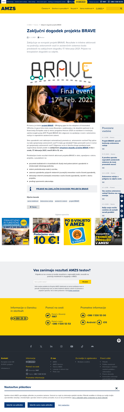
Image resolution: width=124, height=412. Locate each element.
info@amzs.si (5, 368)
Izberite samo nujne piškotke (41, 405)
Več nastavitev (63, 405)
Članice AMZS (57, 367)
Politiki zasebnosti (73, 290)
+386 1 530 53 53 (39, 374)
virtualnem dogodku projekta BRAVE (74, 147)
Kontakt (4, 358)
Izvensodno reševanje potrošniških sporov (109, 377)
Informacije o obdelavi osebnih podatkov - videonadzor (109, 369)
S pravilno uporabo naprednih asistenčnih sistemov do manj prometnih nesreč (111, 161)
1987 (37, 370)
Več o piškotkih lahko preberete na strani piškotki (89, 398)
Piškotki (105, 362)
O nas (53, 358)
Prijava (85, 282)
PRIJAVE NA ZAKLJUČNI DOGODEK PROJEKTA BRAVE (62, 188)
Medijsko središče (84, 362)
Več (103, 149)
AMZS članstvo (58, 364)
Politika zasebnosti (108, 364)
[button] (121, 8)
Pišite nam (56, 372)
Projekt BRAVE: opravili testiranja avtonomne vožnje (111, 143)
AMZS (55, 362)
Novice (37, 25)
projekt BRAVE (47, 125)
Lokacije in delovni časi (60, 369)
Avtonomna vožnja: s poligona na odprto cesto (112, 177)
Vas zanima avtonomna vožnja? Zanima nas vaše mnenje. (112, 193)
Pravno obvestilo (108, 374)
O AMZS (30, 25)
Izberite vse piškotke (15, 405)
